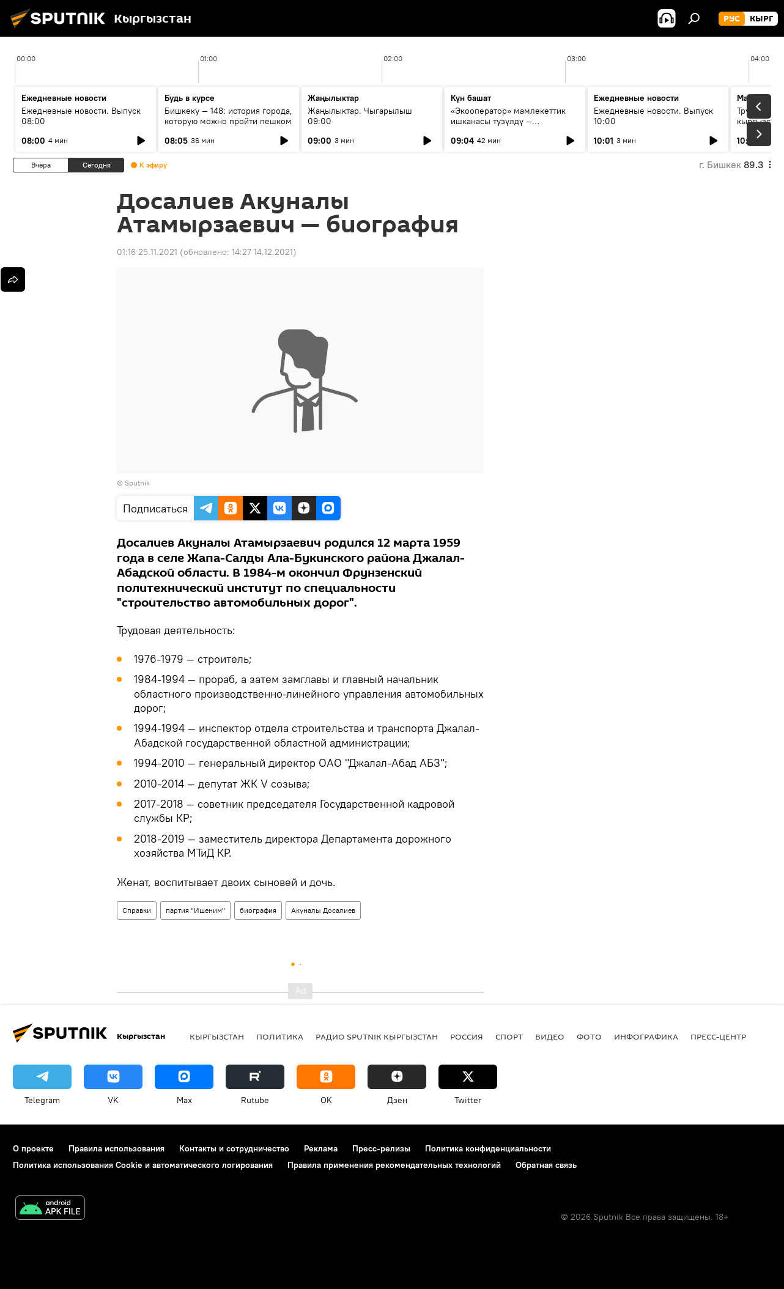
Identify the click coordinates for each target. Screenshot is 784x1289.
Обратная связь (546, 1164)
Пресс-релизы (381, 1148)
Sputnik (137, 482)
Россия (466, 1036)
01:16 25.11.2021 (147, 251)
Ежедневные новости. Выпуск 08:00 (81, 116)
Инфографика (646, 1036)
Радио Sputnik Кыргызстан (377, 1036)
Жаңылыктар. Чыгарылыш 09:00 (360, 116)
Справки (136, 910)
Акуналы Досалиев (323, 910)
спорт (509, 1036)
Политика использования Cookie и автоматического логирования (143, 1164)
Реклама (321, 1148)
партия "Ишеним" (195, 910)
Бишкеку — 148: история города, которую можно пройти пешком (228, 116)
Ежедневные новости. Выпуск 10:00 (653, 116)
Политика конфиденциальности (488, 1148)
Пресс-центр (718, 1036)
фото (589, 1036)
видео (549, 1036)
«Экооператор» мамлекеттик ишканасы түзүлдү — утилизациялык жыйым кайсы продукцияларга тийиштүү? (510, 126)
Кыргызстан (217, 1036)
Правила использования (116, 1148)
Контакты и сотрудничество (234, 1148)
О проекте (33, 1148)
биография (258, 910)
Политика (279, 1036)
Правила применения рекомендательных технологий (394, 1164)
